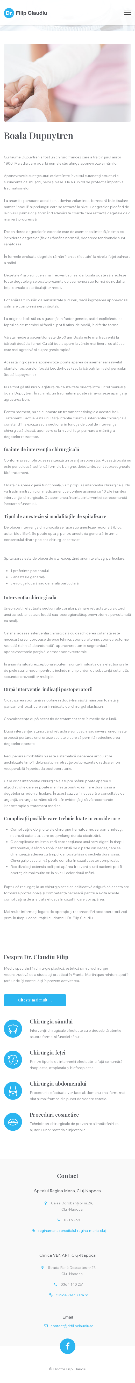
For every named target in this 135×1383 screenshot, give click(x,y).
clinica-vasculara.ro (72, 1295)
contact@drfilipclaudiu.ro (72, 1325)
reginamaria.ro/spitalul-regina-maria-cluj (72, 1230)
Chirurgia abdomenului (58, 1083)
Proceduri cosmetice (54, 1114)
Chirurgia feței (48, 1052)
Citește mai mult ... (35, 1000)
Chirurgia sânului (51, 1021)
